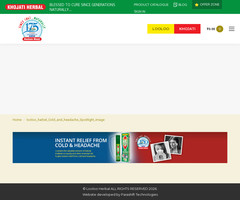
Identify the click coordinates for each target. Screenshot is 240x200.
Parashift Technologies (139, 194)
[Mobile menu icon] (231, 29)
